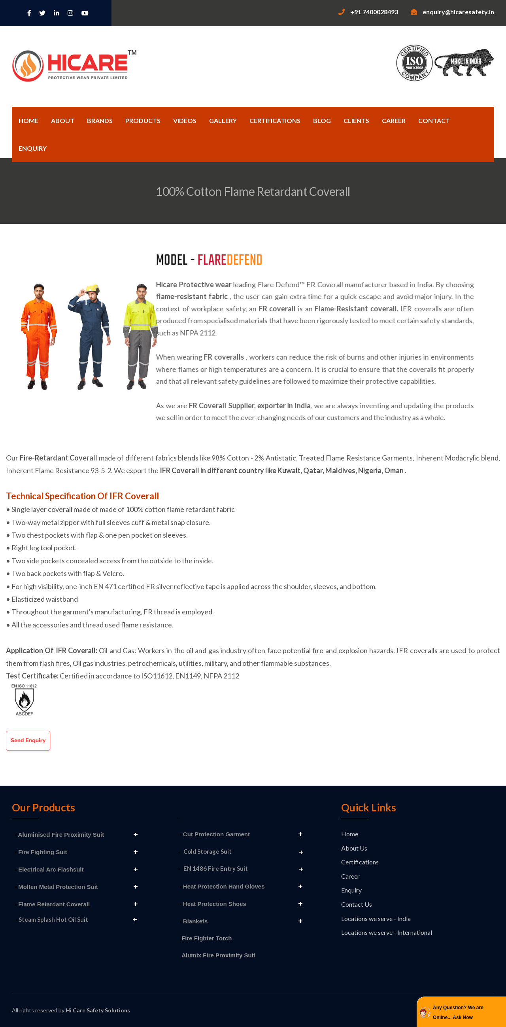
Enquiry (33, 148)
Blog (322, 120)
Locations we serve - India (376, 918)
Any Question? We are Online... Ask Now (458, 1013)
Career (394, 120)
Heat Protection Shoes (213, 903)
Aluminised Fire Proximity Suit (59, 834)
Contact (434, 120)
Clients (356, 120)
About (62, 120)
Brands (100, 120)
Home (28, 120)
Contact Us (356, 904)
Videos (184, 120)
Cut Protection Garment (215, 834)
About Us (354, 848)
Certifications (274, 120)
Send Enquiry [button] (28, 740)
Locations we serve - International (386, 932)
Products (142, 120)
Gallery (223, 120)
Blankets (194, 921)
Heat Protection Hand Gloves (222, 886)
